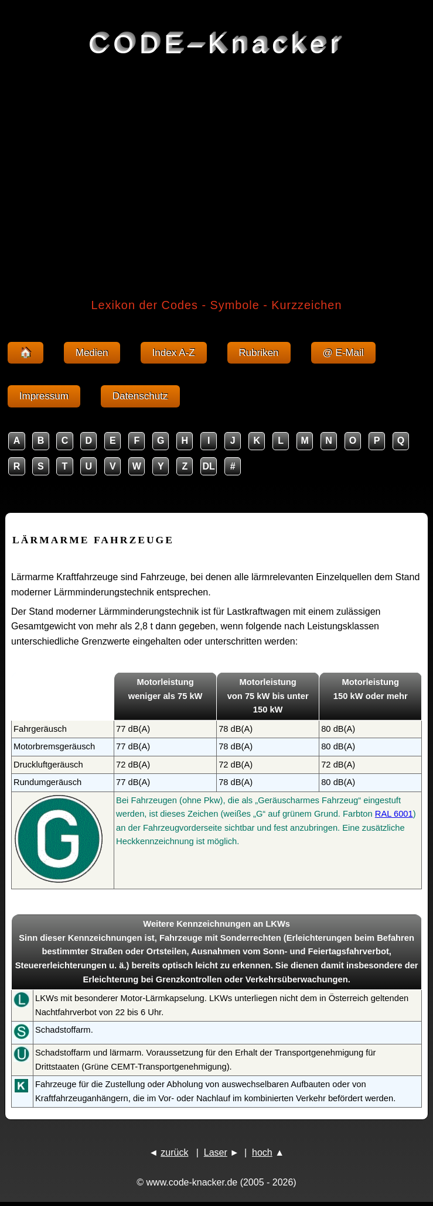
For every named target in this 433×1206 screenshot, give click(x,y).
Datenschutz (140, 396)
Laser (215, 1152)
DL (209, 466)
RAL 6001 (394, 813)
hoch (262, 1152)
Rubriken (259, 352)
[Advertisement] (216, 172)
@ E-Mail (343, 352)
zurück (174, 1152)
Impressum (44, 396)
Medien (92, 352)
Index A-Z (173, 352)
